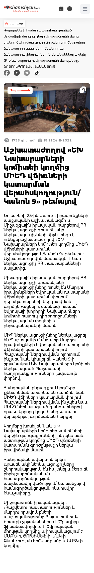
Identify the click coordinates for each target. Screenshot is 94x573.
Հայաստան (20, 90)
